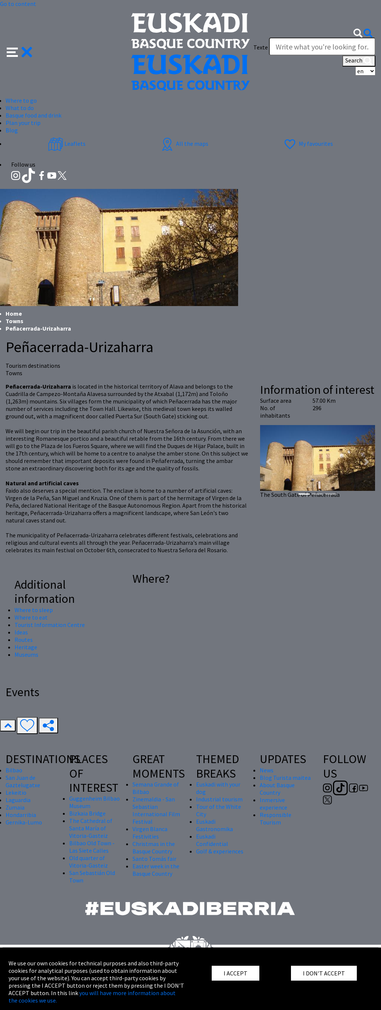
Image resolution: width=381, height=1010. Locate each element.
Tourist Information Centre (50, 624)
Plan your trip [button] (23, 122)
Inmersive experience (273, 803)
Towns (14, 321)
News (266, 770)
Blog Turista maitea (285, 777)
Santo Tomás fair (154, 858)
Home (14, 313)
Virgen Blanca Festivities (149, 832)
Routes (24, 639)
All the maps (184, 143)
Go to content (18, 3)
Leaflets (67, 143)
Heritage (26, 647)
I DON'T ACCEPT (324, 973)
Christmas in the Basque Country (153, 847)
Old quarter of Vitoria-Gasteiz (88, 861)
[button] (19, 51)
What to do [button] (20, 108)
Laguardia (18, 800)
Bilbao (14, 770)
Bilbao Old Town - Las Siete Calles (92, 846)
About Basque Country (277, 788)
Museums (26, 654)
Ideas (21, 632)
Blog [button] (12, 130)
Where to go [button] (21, 100)
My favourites (307, 143)
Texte (260, 47)
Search (358, 61)
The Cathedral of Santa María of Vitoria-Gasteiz (90, 828)
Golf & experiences (219, 851)
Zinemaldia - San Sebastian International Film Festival (156, 810)
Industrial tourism (219, 799)
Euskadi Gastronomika (214, 825)
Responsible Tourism (275, 818)
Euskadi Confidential (212, 840)
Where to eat (31, 617)
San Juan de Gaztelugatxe (23, 781)
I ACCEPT (235, 973)
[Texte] (322, 46)
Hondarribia (21, 814)
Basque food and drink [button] (33, 115)
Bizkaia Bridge (87, 813)
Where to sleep (34, 610)
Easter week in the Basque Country (155, 869)
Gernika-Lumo (24, 822)
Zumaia (15, 807)
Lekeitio (16, 792)
